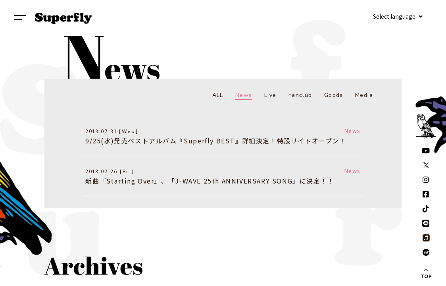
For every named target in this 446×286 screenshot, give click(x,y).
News (243, 95)
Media (364, 95)
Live (270, 95)
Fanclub (300, 95)
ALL (217, 95)
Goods (333, 95)
